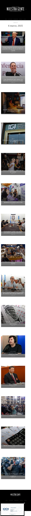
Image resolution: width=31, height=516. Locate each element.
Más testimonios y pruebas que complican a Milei (13, 353)
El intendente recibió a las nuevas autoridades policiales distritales (13, 232)
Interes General (13, 319)
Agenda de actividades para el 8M (13, 202)
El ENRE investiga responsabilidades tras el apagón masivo (13, 110)
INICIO (7, 500)
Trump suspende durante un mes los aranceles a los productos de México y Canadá (13, 49)
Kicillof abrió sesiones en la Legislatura (13, 414)
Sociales (21, 500)
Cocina (25, 500)
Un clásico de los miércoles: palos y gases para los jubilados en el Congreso (13, 475)
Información (16, 500)
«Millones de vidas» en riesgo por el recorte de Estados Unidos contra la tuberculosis (13, 323)
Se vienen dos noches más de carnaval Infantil (13, 262)
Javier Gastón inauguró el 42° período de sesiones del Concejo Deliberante (13, 293)
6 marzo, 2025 (13, 82)
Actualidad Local (13, 200)
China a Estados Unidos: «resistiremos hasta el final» (13, 384)
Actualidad (11, 500)
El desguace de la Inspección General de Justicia (13, 140)
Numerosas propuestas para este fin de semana (13, 171)
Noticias (13, 108)
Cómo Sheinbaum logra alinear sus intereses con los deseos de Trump (13, 80)
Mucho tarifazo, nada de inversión (13, 445)
